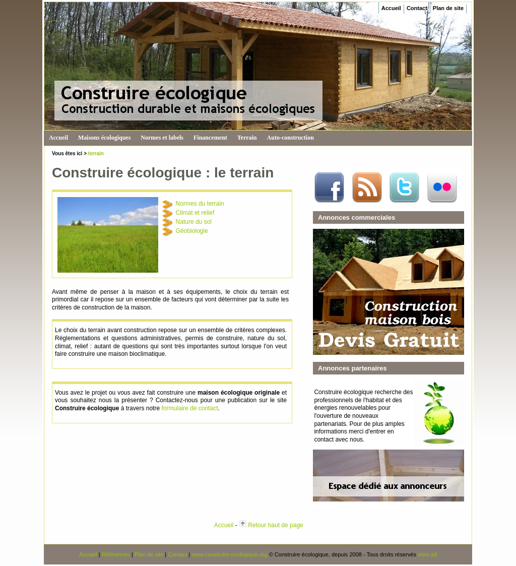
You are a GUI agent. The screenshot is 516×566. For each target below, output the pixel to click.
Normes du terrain (200, 203)
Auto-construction (290, 137)
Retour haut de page (275, 525)
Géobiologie (192, 230)
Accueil (391, 8)
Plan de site (448, 8)
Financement (210, 137)
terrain (96, 153)
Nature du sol (194, 221)
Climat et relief (195, 212)
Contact (417, 8)
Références (116, 554)
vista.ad (427, 554)
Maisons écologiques (104, 137)
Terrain (247, 137)
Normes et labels (162, 137)
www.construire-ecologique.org (229, 554)
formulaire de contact (189, 408)
